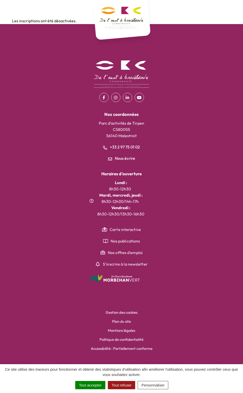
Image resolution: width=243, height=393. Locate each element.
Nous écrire (121, 158)
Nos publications (125, 241)
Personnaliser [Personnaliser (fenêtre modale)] (153, 385)
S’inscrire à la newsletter (125, 264)
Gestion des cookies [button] (121, 312)
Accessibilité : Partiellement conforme (121, 348)
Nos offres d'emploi (125, 252)
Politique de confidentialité (121, 339)
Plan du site (121, 321)
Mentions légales (121, 330)
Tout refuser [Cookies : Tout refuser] (121, 385)
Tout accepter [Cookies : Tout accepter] (90, 385)
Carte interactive (125, 229)
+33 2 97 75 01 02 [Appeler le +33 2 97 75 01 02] (121, 146)
